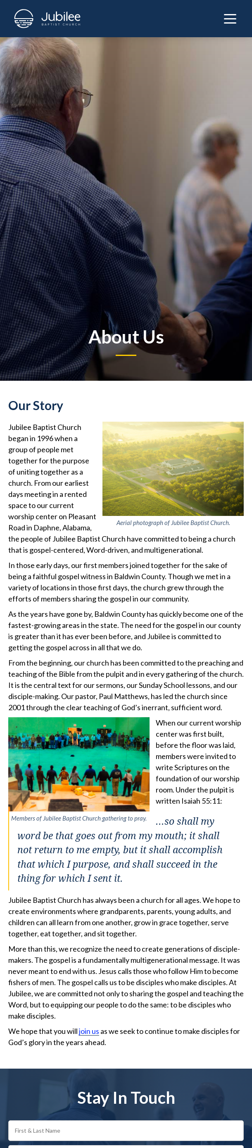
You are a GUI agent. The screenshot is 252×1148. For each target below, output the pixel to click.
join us (89, 1031)
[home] (45, 18)
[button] (230, 18)
